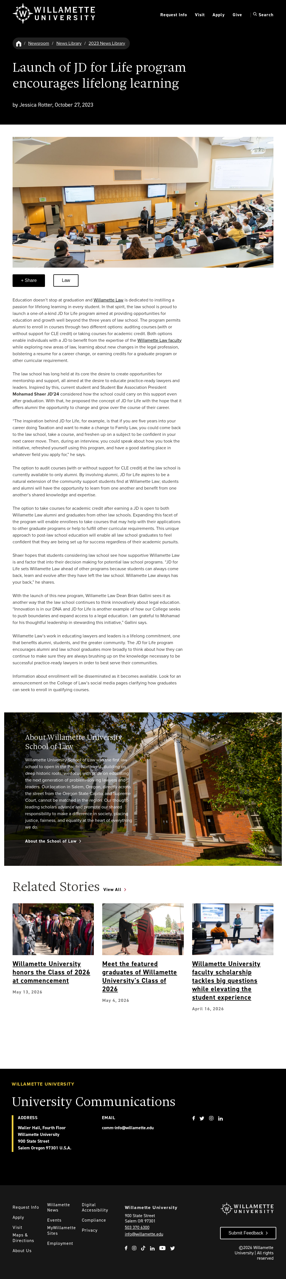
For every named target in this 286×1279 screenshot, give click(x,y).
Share (30, 280)
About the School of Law (51, 841)
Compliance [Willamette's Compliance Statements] (94, 1220)
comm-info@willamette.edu (128, 1128)
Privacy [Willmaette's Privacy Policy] (89, 1230)
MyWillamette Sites (61, 1230)
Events (54, 1220)
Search (263, 14)
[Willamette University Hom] (19, 43)
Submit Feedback (245, 1233)
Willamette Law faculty (159, 340)
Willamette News (58, 1207)
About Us (22, 1250)
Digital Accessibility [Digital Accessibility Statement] (95, 1207)
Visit (200, 14)
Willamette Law (108, 300)
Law (66, 280)
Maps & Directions (23, 1237)
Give (237, 14)
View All (112, 889)
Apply (219, 14)
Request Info (173, 14)
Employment (60, 1243)
